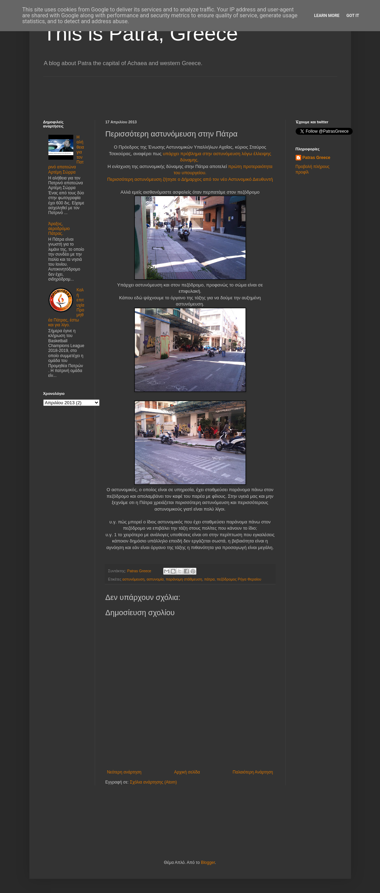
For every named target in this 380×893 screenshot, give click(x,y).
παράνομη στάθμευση (184, 579)
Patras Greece (317, 157)
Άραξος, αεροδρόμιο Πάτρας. (59, 228)
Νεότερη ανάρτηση (124, 772)
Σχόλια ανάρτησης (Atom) (153, 782)
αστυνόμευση (133, 579)
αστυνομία (155, 579)
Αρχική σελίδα (187, 772)
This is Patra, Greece (140, 33)
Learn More (327, 15)
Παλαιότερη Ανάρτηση (253, 772)
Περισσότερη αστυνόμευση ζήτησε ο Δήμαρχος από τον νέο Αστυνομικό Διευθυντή (190, 179)
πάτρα (209, 579)
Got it (352, 15)
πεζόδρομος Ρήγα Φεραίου (239, 579)
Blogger (208, 862)
